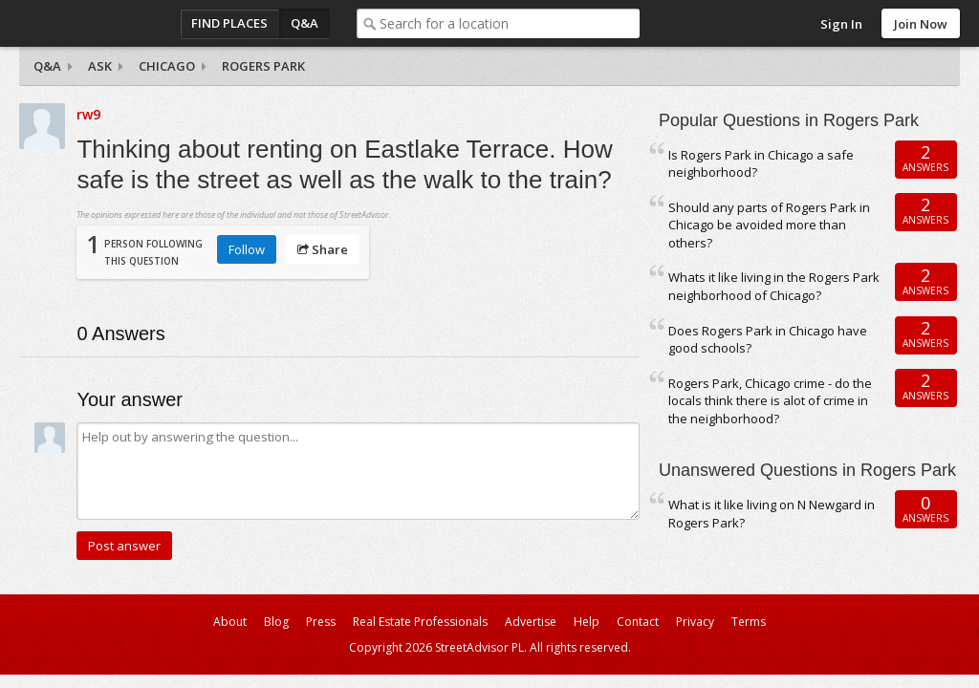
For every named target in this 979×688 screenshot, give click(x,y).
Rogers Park (263, 66)
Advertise (530, 621)
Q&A (304, 23)
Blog (276, 621)
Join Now (920, 23)
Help (586, 621)
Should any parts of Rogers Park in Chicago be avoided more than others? (769, 225)
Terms (748, 621)
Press (321, 621)
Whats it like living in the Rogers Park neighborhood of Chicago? (774, 286)
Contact (638, 621)
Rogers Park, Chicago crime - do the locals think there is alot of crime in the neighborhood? (770, 401)
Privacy (695, 621)
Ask (100, 66)
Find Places (229, 23)
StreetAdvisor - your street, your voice (95, 23)
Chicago (167, 66)
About (230, 621)
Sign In (841, 23)
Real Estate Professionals (420, 621)
